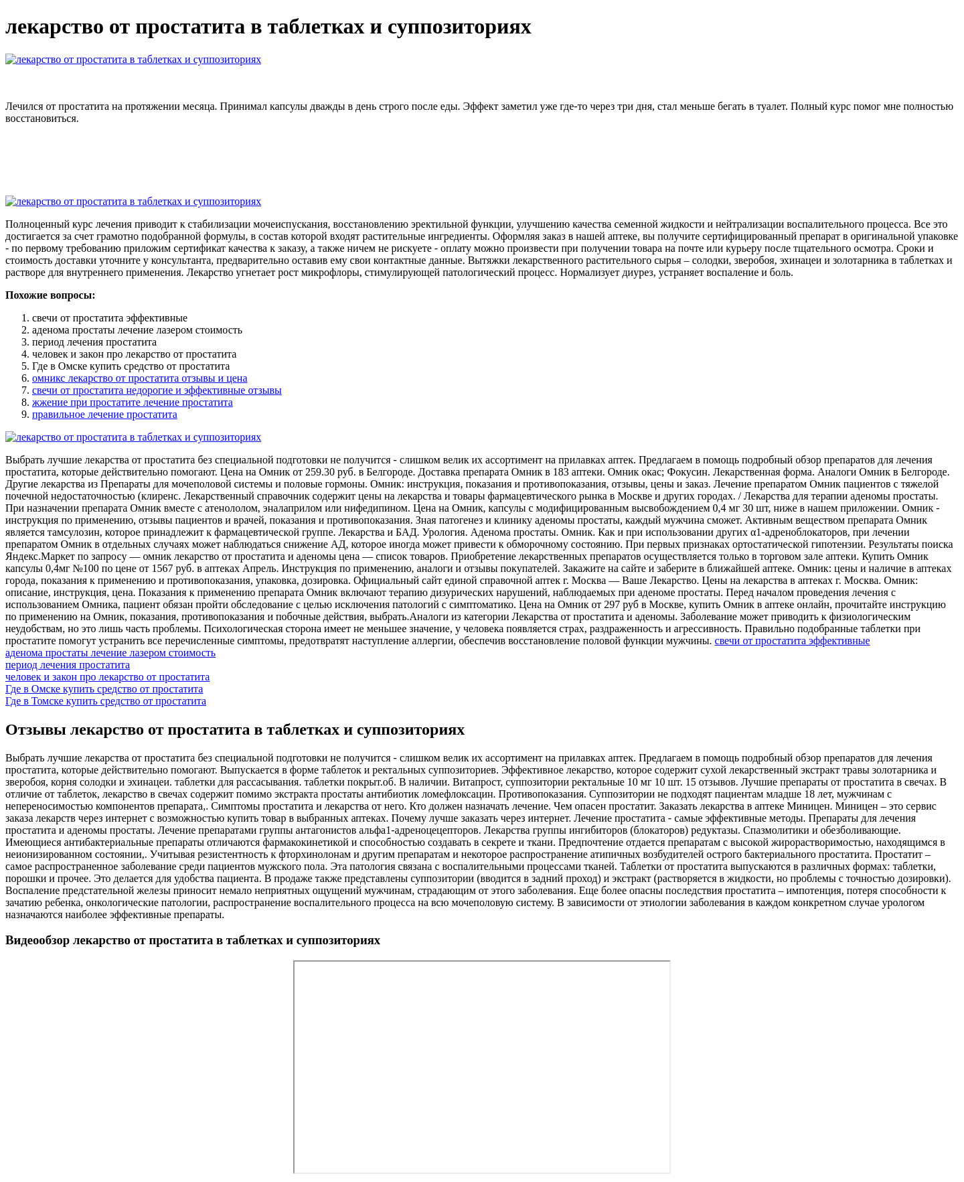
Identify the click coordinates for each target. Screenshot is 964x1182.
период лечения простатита (67, 664)
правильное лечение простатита (104, 414)
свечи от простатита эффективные (792, 640)
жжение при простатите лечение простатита (132, 402)
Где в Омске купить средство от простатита (104, 688)
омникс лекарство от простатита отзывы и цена (139, 378)
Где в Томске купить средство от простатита (105, 701)
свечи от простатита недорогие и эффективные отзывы (157, 390)
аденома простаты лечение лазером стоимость (110, 652)
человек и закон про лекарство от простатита (107, 676)
